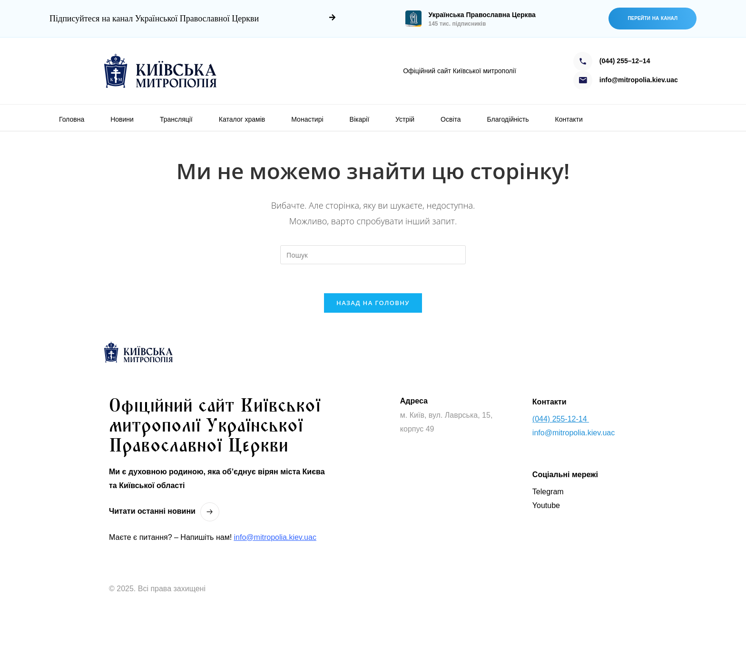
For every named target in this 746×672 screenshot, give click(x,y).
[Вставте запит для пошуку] (373, 254)
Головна (71, 119)
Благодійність (508, 119)
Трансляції (176, 119)
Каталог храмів (242, 119)
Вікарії (359, 119)
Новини (122, 119)
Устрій (404, 119)
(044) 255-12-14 (560, 419)
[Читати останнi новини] (209, 511)
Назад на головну (373, 302)
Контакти (569, 119)
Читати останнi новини (152, 511)
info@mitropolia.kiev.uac (275, 537)
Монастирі (307, 119)
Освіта (451, 119)
